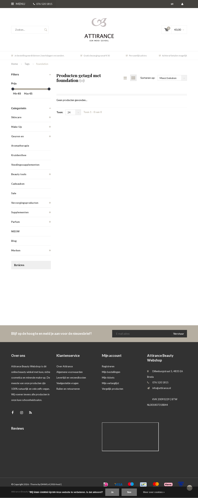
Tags (27, 63)
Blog (14, 240)
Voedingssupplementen (25, 164)
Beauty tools (18, 174)
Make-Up (16, 126)
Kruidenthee (18, 155)
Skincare (16, 117)
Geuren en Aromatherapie (20, 141)
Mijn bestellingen (111, 371)
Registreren (108, 366)
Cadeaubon (17, 183)
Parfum (15, 221)
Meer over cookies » (154, 492)
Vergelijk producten (112, 388)
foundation (42, 63)
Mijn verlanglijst (110, 383)
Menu (18, 3)
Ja (112, 492)
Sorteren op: (147, 77)
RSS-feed (55, 484)
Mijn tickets (108, 377)
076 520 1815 (42, 3)
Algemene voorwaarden (69, 371)
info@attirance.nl (161, 388)
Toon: (59, 112)
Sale (13, 193)
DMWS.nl (45, 484)
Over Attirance (64, 366)
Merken (15, 250)
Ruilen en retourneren (68, 388)
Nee (129, 492)
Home (14, 63)
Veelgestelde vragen (67, 383)
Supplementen (20, 212)
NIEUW (15, 231)
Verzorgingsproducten (24, 202)
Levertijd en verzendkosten (71, 377)
